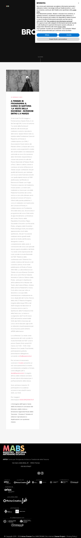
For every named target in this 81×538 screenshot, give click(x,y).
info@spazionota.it (25, 356)
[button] (78, 3)
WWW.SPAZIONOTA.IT (26, 400)
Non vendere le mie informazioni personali (59, 21)
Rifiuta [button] (47, 35)
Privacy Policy (71, 536)
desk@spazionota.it (17, 373)
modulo (21, 363)
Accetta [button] (69, 35)
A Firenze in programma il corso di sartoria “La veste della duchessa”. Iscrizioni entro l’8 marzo (22, 107)
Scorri (40, 59)
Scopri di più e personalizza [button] (58, 39)
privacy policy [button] (62, 26)
